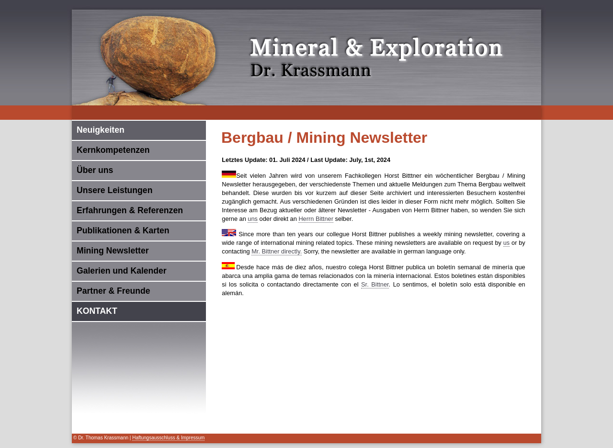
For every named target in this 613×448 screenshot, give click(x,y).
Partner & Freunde (113, 291)
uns (253, 218)
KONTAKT (97, 311)
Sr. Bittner (375, 284)
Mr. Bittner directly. (276, 251)
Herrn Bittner (315, 218)
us (506, 242)
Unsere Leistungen (114, 190)
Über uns (95, 170)
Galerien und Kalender (122, 271)
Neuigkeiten (101, 130)
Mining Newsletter (113, 250)
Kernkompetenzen (113, 150)
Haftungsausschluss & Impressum (168, 437)
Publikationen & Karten (123, 230)
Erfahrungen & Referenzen (130, 210)
